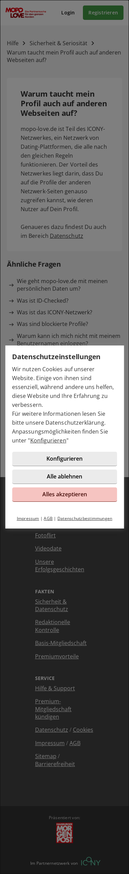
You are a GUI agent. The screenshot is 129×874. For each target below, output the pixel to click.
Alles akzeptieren (64, 494)
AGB (48, 518)
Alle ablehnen (64, 476)
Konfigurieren (48, 440)
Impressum (28, 518)
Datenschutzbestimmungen (84, 518)
